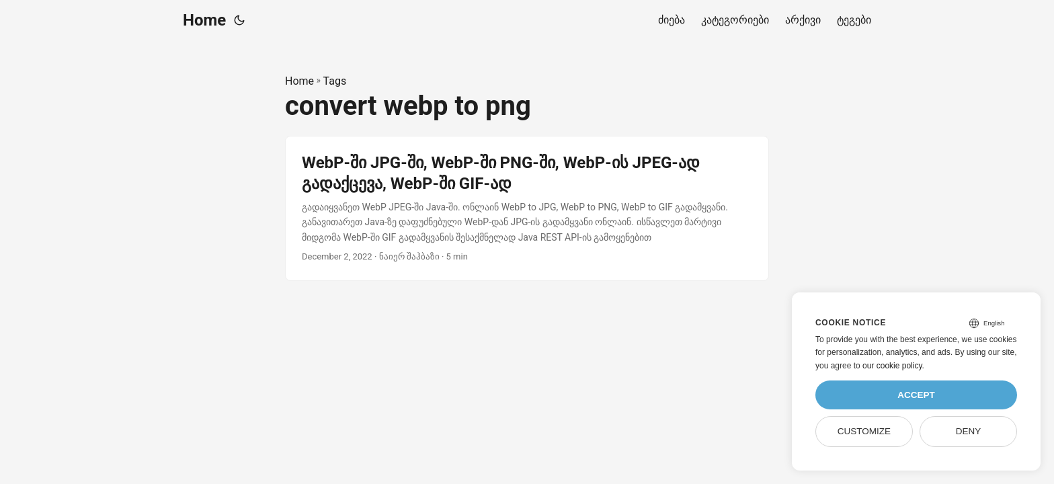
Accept (916, 395)
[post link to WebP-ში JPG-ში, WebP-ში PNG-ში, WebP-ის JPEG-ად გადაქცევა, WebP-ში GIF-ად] (527, 208)
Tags (335, 81)
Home (204, 20)
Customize (864, 431)
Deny (968, 431)
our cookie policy (892, 365)
